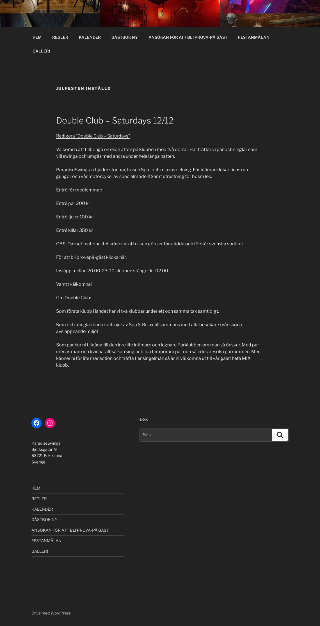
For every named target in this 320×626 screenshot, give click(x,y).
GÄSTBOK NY (124, 37)
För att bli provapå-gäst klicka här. (91, 257)
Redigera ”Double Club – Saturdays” (93, 136)
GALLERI (41, 51)
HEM (37, 37)
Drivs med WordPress (51, 613)
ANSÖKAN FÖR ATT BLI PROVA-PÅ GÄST (187, 37)
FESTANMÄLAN (253, 37)
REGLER (60, 37)
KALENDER (90, 37)
